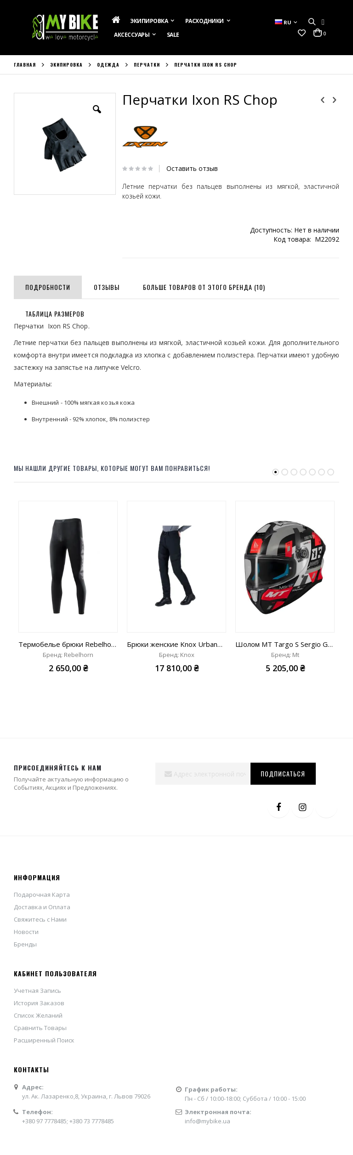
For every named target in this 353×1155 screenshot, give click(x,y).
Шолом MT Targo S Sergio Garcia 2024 (285, 644)
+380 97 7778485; (45, 1121)
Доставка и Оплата (42, 907)
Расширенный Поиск (44, 1040)
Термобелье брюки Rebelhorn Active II (68, 644)
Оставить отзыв (192, 168)
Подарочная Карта (42, 894)
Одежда (108, 64)
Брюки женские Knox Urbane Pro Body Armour (176, 644)
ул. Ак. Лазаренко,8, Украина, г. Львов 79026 (86, 1096)
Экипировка (66, 64)
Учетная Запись (37, 990)
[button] (302, 33)
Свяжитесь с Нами (40, 919)
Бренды (25, 944)
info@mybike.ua (207, 1121)
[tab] (48, 285)
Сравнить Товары (40, 1028)
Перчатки (147, 64)
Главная (25, 64)
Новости (26, 932)
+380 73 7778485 (91, 1121)
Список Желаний (38, 1015)
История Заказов (39, 1003)
